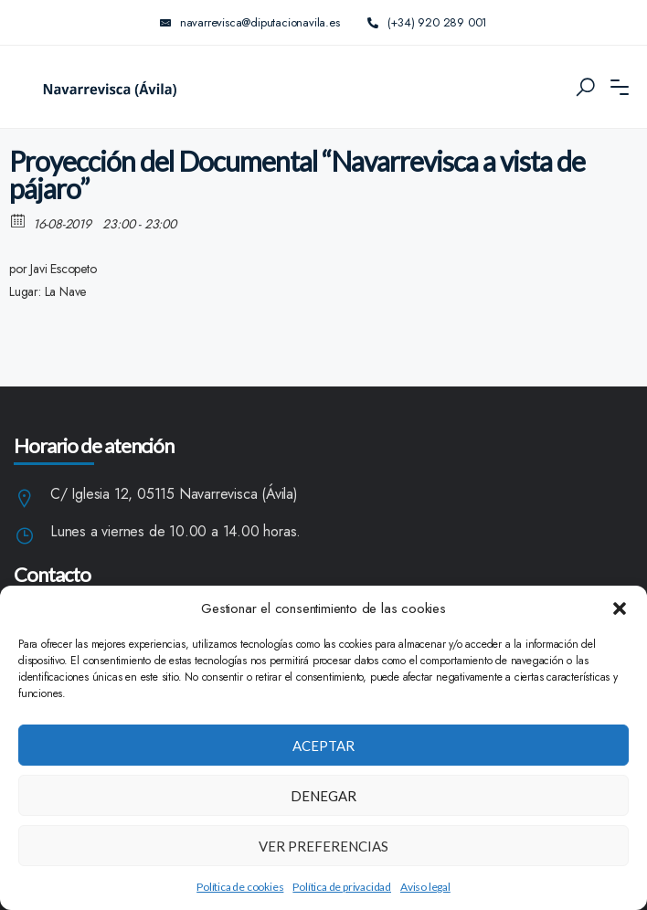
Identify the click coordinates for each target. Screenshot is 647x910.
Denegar (323, 796)
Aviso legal (425, 887)
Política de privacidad (341, 887)
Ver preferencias (323, 846)
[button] (619, 608)
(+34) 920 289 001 (427, 22)
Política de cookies (239, 887)
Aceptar (323, 745)
